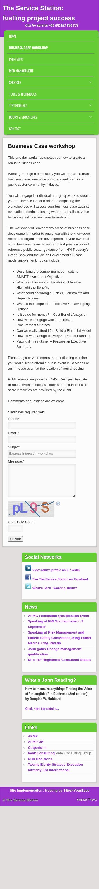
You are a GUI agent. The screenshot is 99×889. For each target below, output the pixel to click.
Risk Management (21, 70)
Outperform (37, 748)
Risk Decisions (40, 759)
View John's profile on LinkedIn (52, 570)
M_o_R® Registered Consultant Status (59, 660)
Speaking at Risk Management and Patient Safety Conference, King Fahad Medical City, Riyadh (59, 637)
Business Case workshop (28, 47)
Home (12, 36)
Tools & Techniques (23, 94)
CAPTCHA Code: (22, 522)
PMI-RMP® (16, 59)
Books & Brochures (49, 118)
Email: (13, 433)
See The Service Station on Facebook (57, 579)
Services (49, 84)
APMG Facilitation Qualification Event (58, 616)
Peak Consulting (41, 753)
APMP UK (36, 742)
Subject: (14, 447)
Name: (13, 419)
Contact (15, 128)
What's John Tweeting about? (51, 588)
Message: (16, 461)
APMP (33, 736)
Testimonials (49, 107)
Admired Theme (87, 799)
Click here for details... (42, 709)
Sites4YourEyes (76, 790)
